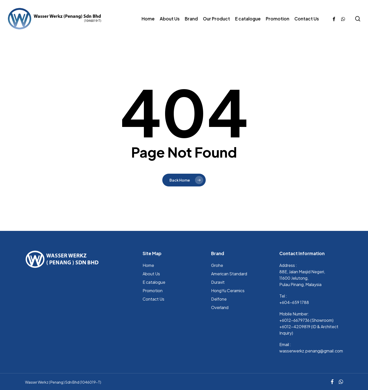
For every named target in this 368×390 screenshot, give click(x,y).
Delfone (219, 299)
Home (148, 265)
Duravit (218, 282)
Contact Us (153, 299)
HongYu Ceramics (228, 290)
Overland (219, 307)
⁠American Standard (229, 273)
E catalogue (154, 282)
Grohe (217, 265)
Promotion (153, 290)
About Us (151, 273)
